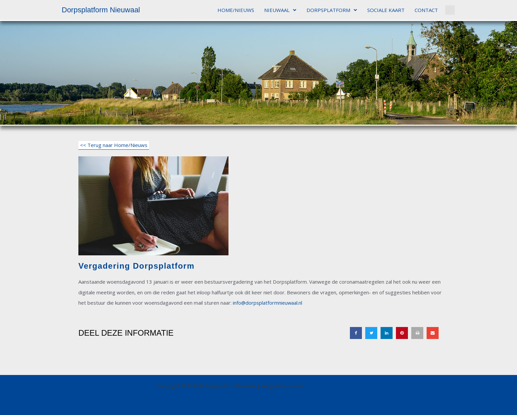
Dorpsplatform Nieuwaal (101, 10)
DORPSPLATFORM (332, 10)
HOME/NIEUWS (235, 10)
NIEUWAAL (280, 10)
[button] (450, 10)
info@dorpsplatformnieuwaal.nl (268, 302)
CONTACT (426, 10)
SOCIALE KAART (386, 10)
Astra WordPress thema (333, 385)
